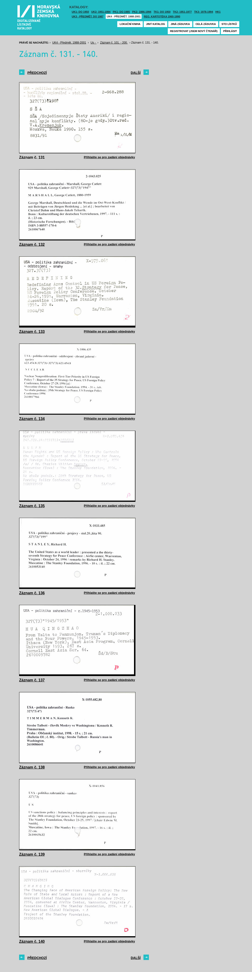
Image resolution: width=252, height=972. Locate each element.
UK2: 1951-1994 (100, 11)
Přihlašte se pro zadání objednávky (109, 157)
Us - (94, 42)
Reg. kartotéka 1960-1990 (162, 16)
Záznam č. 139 (32, 854)
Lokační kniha (130, 24)
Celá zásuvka (206, 24)
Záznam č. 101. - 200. (114, 42)
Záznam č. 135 (32, 506)
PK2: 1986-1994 (141, 11)
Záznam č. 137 (32, 680)
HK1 (218, 11)
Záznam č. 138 (32, 767)
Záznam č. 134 (32, 419)
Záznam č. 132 (32, 245)
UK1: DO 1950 (80, 11)
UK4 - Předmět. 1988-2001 (123, 16)
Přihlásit (230, 31)
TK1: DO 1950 (162, 11)
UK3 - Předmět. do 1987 (87, 16)
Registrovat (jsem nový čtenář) (194, 31)
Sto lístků (229, 24)
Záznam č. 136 (32, 593)
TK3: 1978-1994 (203, 11)
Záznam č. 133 (32, 332)
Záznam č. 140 (32, 942)
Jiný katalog (155, 24)
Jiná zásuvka (180, 24)
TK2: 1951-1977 (182, 11)
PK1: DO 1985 (121, 11)
